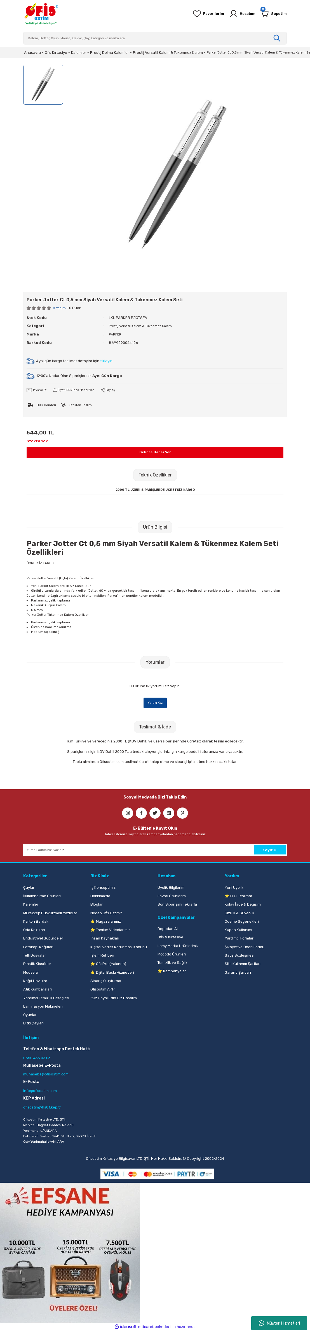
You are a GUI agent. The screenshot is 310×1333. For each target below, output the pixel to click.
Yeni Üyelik (234, 888)
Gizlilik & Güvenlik (239, 913)
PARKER (116, 334)
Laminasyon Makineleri (43, 1007)
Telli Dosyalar (34, 956)
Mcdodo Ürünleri (172, 954)
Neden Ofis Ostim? (106, 913)
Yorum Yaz (155, 703)
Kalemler (30, 904)
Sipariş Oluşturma (105, 981)
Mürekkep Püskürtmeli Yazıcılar (50, 913)
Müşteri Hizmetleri (279, 1323)
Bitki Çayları (33, 1024)
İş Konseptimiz (103, 888)
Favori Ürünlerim (172, 896)
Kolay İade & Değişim (243, 904)
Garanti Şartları (238, 973)
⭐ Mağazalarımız (105, 922)
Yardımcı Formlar (239, 939)
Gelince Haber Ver (155, 452)
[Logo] (41, 14)
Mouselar (31, 973)
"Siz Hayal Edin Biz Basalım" (114, 998)
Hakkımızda (100, 896)
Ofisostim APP (102, 989)
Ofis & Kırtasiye (170, 937)
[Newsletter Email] (155, 850)
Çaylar (28, 888)
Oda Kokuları (34, 930)
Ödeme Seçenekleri (242, 922)
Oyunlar (30, 1015)
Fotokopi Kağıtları (38, 947)
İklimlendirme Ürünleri (42, 896)
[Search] (155, 38)
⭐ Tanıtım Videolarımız (110, 930)
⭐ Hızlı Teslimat (238, 896)
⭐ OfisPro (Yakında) (108, 964)
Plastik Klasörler (37, 964)
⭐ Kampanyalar (172, 971)
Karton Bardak (35, 922)
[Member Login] (238, 13)
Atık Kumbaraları (37, 989)
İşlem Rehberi (102, 956)
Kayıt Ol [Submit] (270, 850)
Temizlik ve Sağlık (172, 963)
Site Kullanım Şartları (242, 964)
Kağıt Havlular (35, 981)
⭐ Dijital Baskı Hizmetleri (112, 973)
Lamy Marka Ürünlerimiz (178, 946)
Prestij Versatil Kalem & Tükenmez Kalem (144, 326)
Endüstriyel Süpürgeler (43, 939)
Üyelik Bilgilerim (171, 888)
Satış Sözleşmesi (239, 956)
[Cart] (272, 13)
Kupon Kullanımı (238, 930)
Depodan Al (168, 929)
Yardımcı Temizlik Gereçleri (46, 998)
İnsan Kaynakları (104, 939)
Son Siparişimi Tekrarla (177, 904)
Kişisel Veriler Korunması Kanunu (118, 947)
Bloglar (96, 904)
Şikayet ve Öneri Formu (244, 947)
